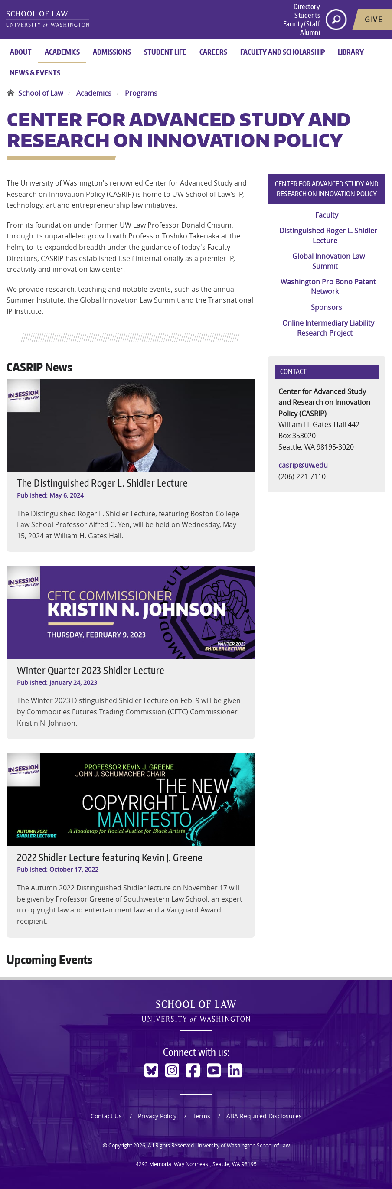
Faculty (326, 215)
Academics (62, 52)
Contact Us (106, 1116)
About (21, 52)
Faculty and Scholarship (282, 52)
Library (351, 52)
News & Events (35, 72)
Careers (213, 52)
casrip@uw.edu (303, 465)
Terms (201, 1116)
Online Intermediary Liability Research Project (328, 327)
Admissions (112, 52)
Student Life (165, 52)
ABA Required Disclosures (264, 1116)
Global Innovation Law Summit (328, 260)
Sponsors (326, 307)
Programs (141, 93)
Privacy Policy (157, 1116)
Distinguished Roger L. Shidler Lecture (328, 235)
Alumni (310, 32)
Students (307, 15)
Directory (307, 6)
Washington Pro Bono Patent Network (328, 286)
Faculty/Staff (301, 24)
